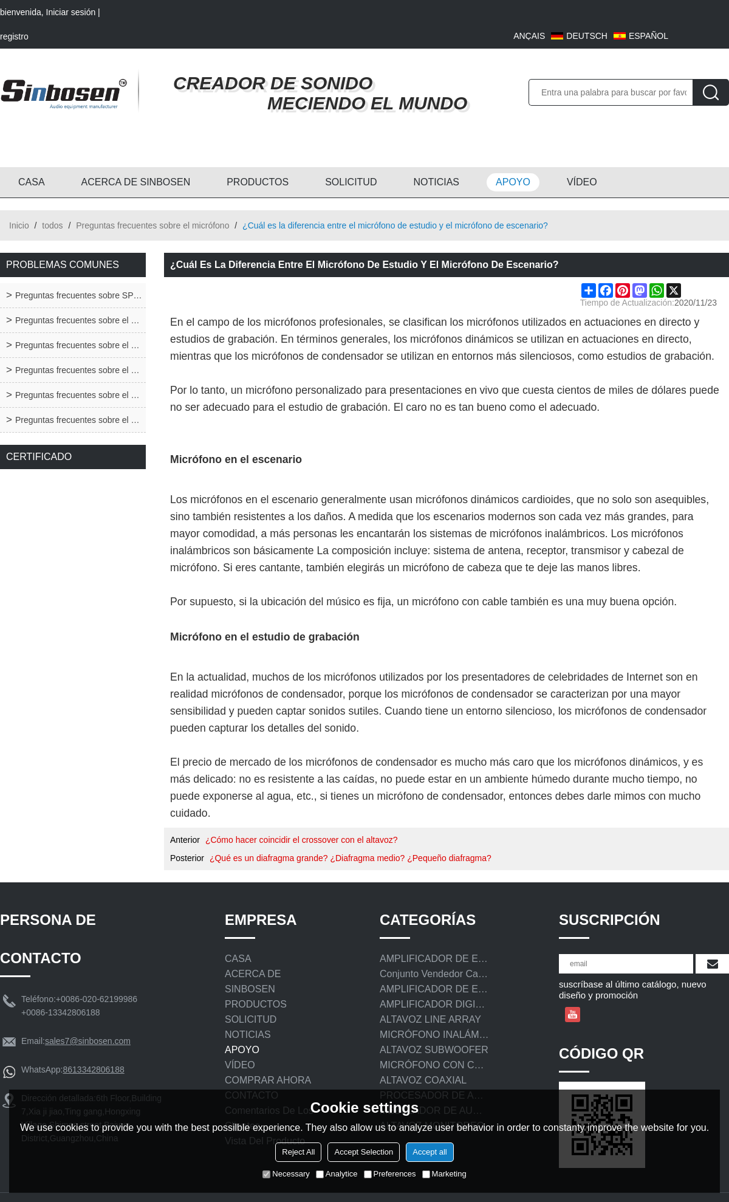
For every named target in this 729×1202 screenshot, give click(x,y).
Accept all (429, 1151)
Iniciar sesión (71, 12)
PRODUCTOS (258, 182)
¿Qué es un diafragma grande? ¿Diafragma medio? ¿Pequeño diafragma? (350, 858)
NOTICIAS (436, 182)
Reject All (298, 1151)
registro (14, 36)
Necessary (285, 1173)
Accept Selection (363, 1151)
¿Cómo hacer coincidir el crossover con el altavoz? (301, 840)
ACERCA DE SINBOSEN (136, 182)
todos (52, 225)
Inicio (19, 225)
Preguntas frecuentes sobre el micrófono (152, 225)
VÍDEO (582, 182)
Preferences (390, 1173)
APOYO (513, 182)
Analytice (337, 1173)
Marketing (444, 1173)
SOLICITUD (351, 182)
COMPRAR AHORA (268, 1080)
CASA (31, 182)
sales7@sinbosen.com (88, 1041)
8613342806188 (93, 1069)
